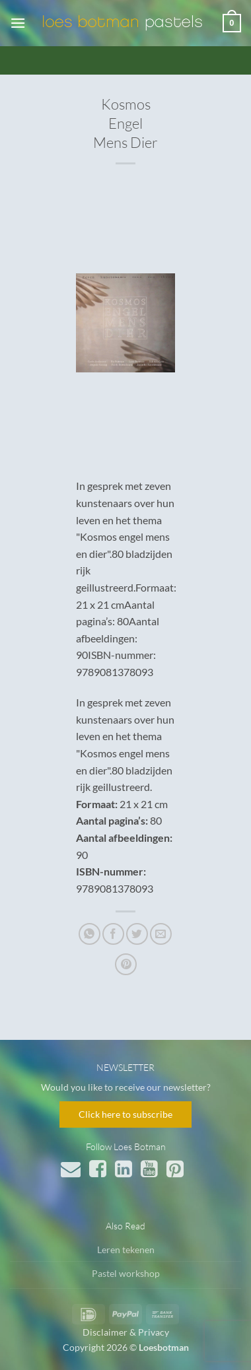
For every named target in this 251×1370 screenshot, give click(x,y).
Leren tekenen (126, 1249)
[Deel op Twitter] (137, 934)
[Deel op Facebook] (113, 934)
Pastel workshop (126, 1273)
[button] (18, 23)
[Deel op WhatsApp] (89, 934)
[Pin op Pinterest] (126, 964)
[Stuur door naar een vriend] (161, 934)
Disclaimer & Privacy (126, 1332)
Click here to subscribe (125, 1114)
